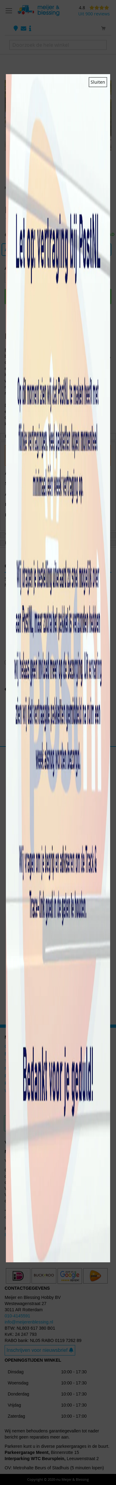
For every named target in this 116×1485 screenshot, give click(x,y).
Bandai (11, 1053)
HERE (57, 1217)
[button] (50, 172)
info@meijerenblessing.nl (29, 1322)
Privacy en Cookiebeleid (51, 466)
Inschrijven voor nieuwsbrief (39, 1350)
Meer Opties (57, 522)
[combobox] (58, 45)
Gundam (13, 1046)
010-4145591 (17, 1315)
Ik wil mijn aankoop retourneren (35, 1234)
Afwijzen (57, 505)
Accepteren (57, 489)
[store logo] (38, 10)
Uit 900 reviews (94, 14)
